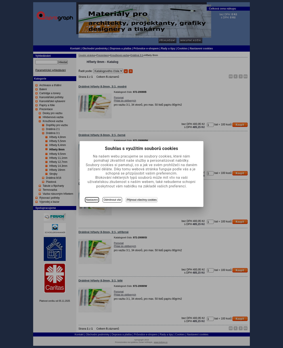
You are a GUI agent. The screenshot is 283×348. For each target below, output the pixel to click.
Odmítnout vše (112, 199)
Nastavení (92, 199)
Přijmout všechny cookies (142, 199)
